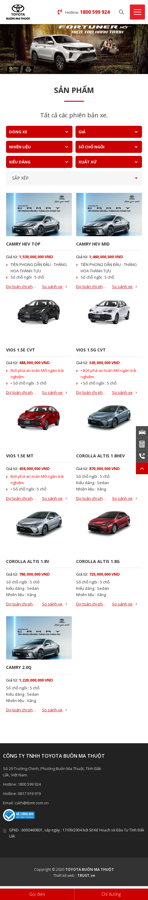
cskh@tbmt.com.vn (31, 803)
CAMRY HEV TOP (23, 244)
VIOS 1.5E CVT (20, 350)
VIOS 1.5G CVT (91, 350)
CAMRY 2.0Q (18, 667)
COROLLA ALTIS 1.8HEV (100, 456)
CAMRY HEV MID (93, 244)
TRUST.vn (86, 875)
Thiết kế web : (64, 875)
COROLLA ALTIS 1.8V (27, 561)
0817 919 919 (29, 793)
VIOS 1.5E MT (20, 456)
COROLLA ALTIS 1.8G (98, 561)
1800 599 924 (29, 784)
